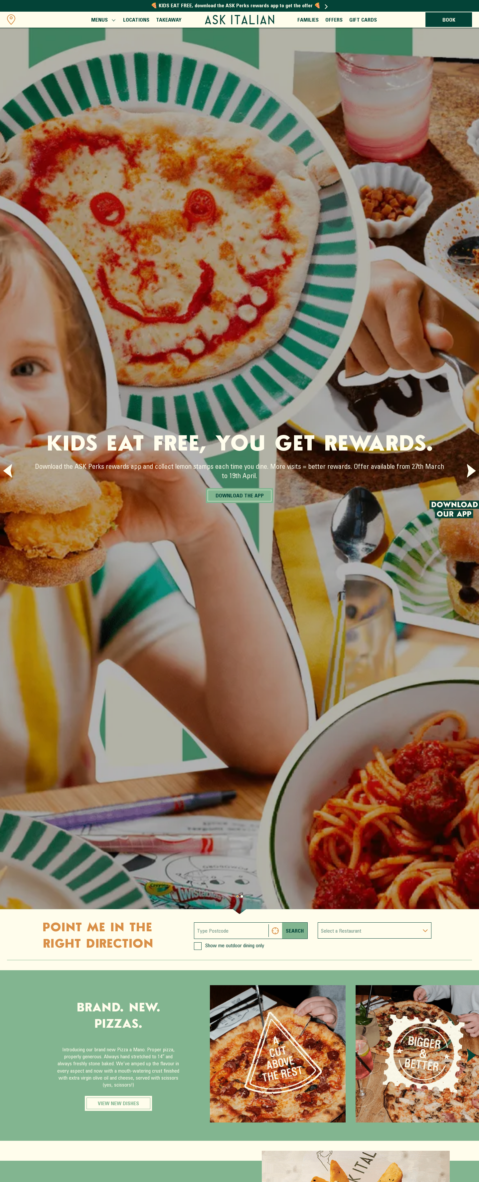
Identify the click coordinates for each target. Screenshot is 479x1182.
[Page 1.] (241, 896)
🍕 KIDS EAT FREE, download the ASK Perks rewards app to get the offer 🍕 (239, 6)
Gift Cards (363, 20)
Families (308, 20)
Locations (136, 20)
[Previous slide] (7, 470)
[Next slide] (471, 470)
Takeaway (169, 20)
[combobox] (374, 930)
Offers (334, 20)
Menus (102, 21)
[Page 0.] (237, 896)
